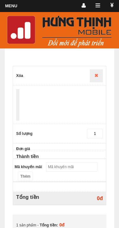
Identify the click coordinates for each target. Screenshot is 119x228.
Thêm (25, 176)
